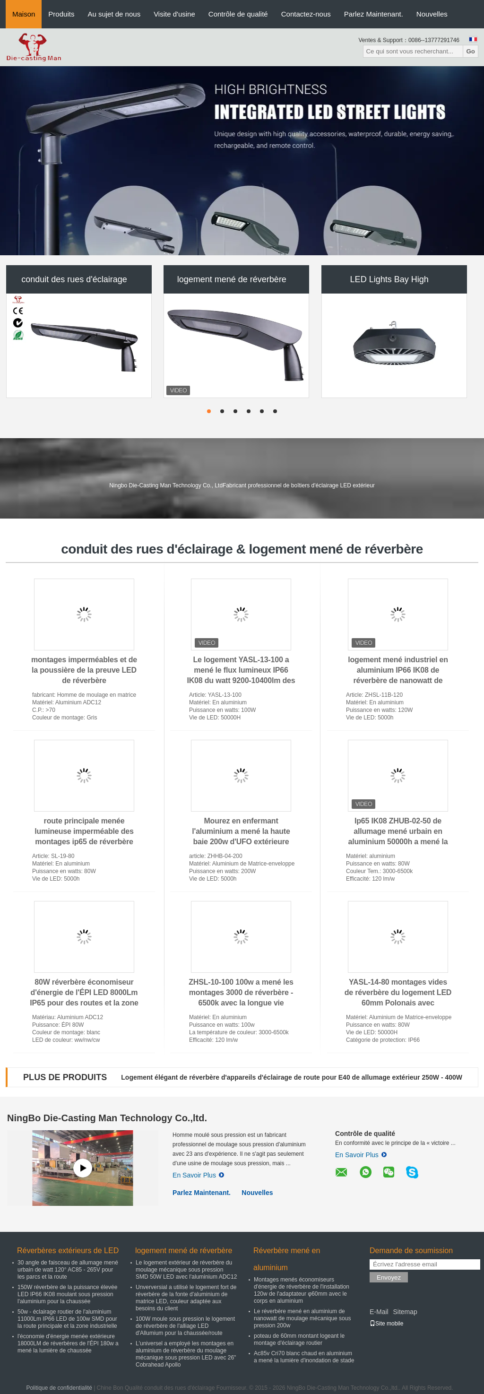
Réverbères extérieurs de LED (68, 1251)
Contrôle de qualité (238, 14)
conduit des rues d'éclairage (74, 279)
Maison (23, 14)
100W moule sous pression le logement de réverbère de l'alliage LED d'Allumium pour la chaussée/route (185, 1326)
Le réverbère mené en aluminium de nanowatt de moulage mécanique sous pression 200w (302, 1318)
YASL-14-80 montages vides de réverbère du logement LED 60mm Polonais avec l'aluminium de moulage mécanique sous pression (398, 1003)
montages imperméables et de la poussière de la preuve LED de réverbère (84, 670)
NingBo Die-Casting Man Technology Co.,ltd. (107, 1118)
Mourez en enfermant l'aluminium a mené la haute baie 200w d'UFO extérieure (241, 831)
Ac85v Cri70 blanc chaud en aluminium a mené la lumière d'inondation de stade (304, 1357)
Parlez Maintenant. (373, 13)
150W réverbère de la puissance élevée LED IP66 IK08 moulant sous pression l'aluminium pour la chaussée (67, 1294)
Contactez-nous (306, 14)
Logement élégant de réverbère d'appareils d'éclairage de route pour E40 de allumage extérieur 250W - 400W (291, 1077)
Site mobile (386, 1323)
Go (470, 51)
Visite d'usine (174, 14)
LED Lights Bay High (389, 279)
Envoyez (389, 1277)
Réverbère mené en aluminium (286, 1259)
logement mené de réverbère (231, 279)
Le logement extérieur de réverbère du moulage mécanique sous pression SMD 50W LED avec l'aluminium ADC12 (186, 1269)
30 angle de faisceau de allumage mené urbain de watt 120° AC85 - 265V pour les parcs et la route (67, 1269)
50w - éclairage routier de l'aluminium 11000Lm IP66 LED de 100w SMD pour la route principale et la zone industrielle (67, 1318)
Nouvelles (432, 14)
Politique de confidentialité (59, 1388)
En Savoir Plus (198, 1175)
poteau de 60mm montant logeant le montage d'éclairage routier (299, 1339)
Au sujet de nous (113, 14)
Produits (61, 14)
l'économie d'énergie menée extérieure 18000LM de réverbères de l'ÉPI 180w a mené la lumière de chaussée (68, 1343)
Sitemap (405, 1312)
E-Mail (379, 1312)
